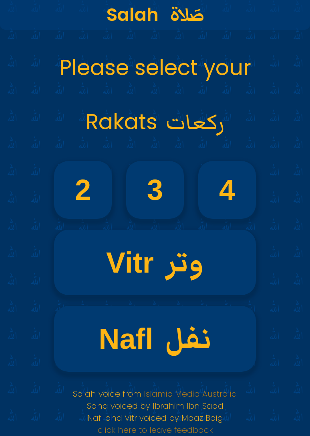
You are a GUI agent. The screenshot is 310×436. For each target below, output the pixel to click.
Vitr (155, 262)
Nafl (155, 339)
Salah (155, 15)
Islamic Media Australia (189, 393)
